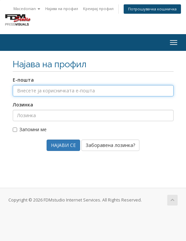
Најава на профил (61, 8)
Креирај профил (98, 8)
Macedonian (26, 8)
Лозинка (23, 104)
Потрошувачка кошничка (152, 8)
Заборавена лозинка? (110, 145)
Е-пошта (23, 80)
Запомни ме (30, 129)
